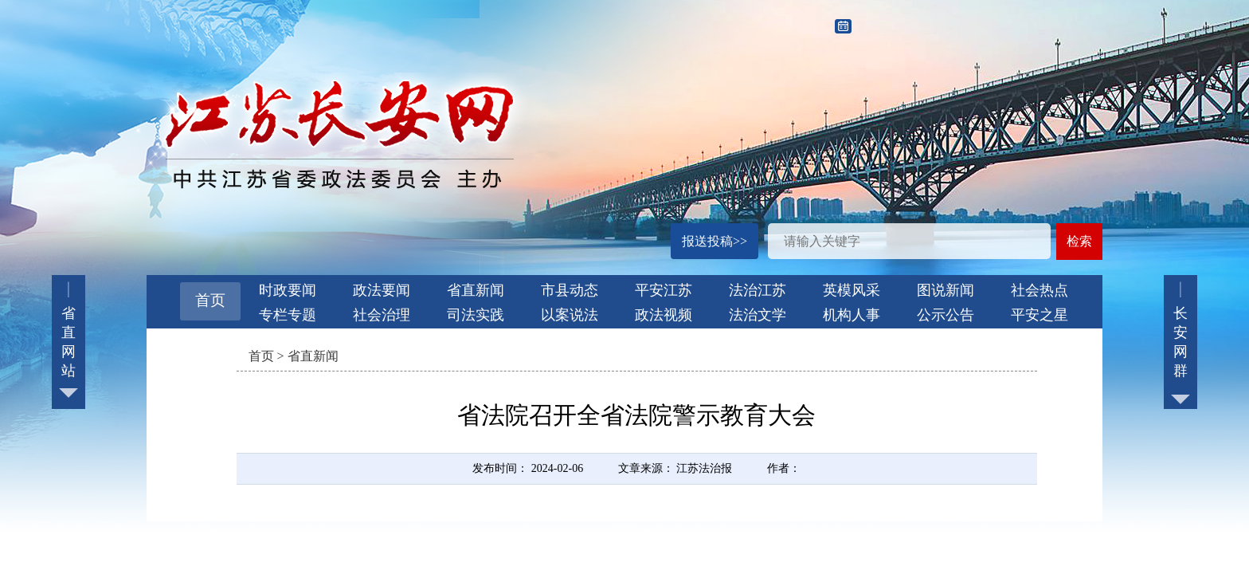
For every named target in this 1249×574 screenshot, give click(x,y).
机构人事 (851, 315)
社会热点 (1039, 290)
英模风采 (851, 290)
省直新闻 (475, 290)
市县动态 (569, 290)
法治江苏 (757, 290)
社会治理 (381, 315)
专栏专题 (287, 315)
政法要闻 (381, 290)
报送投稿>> (714, 241)
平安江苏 (663, 290)
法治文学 (757, 315)
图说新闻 (945, 290)
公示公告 (945, 315)
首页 (210, 300)
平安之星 (1039, 315)
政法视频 (663, 315)
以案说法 (569, 315)
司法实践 (475, 315)
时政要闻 (287, 290)
